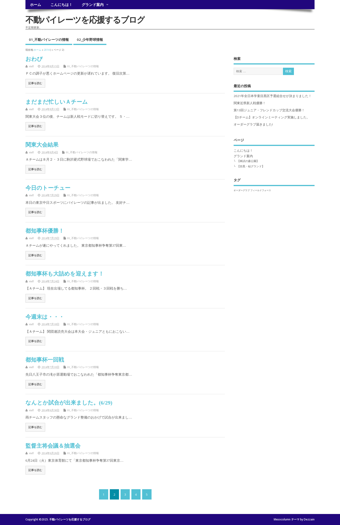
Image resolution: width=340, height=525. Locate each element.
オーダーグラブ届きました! (253, 124)
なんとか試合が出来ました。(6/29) (68, 403)
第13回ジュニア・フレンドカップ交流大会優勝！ (269, 110)
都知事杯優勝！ (44, 231)
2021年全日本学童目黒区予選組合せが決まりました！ (273, 96)
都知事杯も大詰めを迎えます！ (64, 274)
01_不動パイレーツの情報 (49, 39)
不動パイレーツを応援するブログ (85, 19)
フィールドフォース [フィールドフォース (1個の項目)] (260, 190)
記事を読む (35, 83)
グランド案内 (93, 4)
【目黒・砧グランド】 (251, 166)
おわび (34, 59)
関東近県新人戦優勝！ (250, 103)
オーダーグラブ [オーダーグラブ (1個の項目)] (242, 190)
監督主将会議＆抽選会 (52, 446)
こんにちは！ (61, 4)
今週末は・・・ (44, 317)
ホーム (35, 4)
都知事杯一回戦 (44, 360)
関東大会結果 (41, 145)
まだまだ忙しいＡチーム (56, 102)
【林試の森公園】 (248, 161)
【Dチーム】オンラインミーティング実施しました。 (272, 117)
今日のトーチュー (47, 188)
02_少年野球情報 (90, 39)
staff (31, 66)
